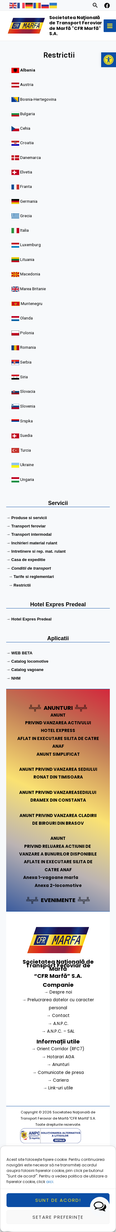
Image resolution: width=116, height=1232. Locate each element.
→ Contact (58, 1016)
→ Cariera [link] (58, 1080)
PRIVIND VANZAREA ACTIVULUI (58, 723)
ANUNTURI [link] (58, 708)
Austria (27, 89)
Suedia (27, 431)
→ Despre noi (58, 992)
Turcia (26, 445)
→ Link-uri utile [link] (58, 1088)
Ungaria (28, 474)
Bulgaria (28, 118)
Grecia (26, 217)
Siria (24, 374)
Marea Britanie (33, 288)
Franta (26, 189)
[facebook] (107, 5)
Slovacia (28, 388)
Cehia (26, 132)
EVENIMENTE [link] (58, 900)
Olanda (27, 317)
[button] (108, 59)
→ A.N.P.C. (58, 1024)
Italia (25, 231)
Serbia (26, 360)
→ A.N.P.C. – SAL (58, 1031)
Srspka (27, 417)
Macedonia (31, 274)
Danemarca (31, 160)
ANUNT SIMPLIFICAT (58, 754)
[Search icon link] (95, 6)
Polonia (28, 331)
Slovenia (28, 402)
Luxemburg (31, 245)
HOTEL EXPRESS (58, 731)
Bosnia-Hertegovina (38, 104)
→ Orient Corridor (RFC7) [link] (58, 1049)
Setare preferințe (58, 1217)
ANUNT (58, 715)
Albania (28, 76)
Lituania (28, 260)
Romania (29, 345)
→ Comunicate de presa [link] (58, 1072)
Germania (29, 203)
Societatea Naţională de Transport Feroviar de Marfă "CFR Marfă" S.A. (75, 25)
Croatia (27, 146)
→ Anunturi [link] (58, 1064)
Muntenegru (32, 302)
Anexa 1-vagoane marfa (50, 877)
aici (49, 1181)
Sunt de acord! (58, 1200)
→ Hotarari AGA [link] (58, 1057)
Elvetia (27, 175)
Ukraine (27, 459)
